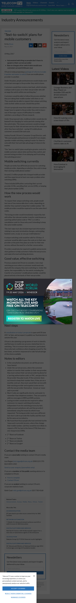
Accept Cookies (18, 588)
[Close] (34, 576)
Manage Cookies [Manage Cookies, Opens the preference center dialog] (18, 597)
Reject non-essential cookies (18, 593)
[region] (18, 587)
